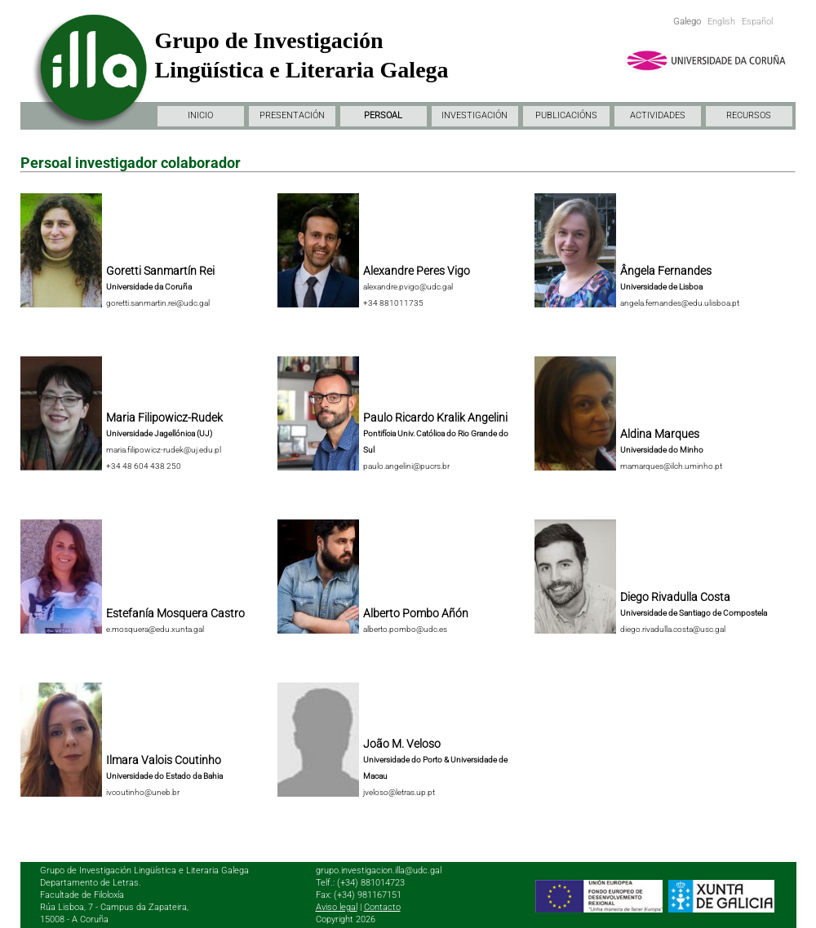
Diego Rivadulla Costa (675, 596)
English (721, 21)
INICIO (200, 115)
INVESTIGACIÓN (474, 115)
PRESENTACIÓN (292, 115)
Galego (687, 21)
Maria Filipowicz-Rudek (164, 417)
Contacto (382, 907)
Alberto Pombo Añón (415, 613)
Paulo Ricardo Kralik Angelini (435, 417)
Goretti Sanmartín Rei (160, 270)
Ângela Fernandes (666, 270)
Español (757, 21)
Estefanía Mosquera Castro (175, 613)
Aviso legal (336, 907)
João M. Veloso (402, 743)
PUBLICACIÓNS (566, 115)
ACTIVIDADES (657, 115)
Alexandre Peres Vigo (416, 270)
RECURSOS (748, 115)
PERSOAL (383, 115)
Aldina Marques (659, 433)
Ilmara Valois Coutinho (163, 760)
